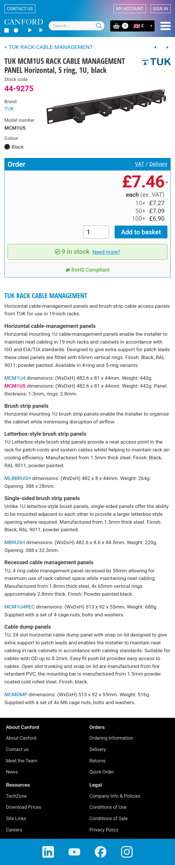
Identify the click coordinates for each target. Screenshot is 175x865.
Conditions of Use (108, 807)
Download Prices (23, 807)
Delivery (158, 164)
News (12, 772)
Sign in (160, 8)
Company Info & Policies (115, 796)
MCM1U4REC (19, 607)
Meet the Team (21, 761)
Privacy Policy (104, 830)
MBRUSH (14, 542)
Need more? (106, 252)
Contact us (20, 8)
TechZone (16, 796)
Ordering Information (111, 738)
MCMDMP (15, 694)
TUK (9, 109)
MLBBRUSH (17, 478)
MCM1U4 (14, 378)
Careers (14, 830)
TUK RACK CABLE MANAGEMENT (45, 295)
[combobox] (76, 25)
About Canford (21, 738)
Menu (165, 26)
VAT (139, 164)
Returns (98, 761)
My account (130, 8)
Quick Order (102, 772)
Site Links (16, 818)
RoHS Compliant (88, 270)
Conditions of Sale (109, 818)
